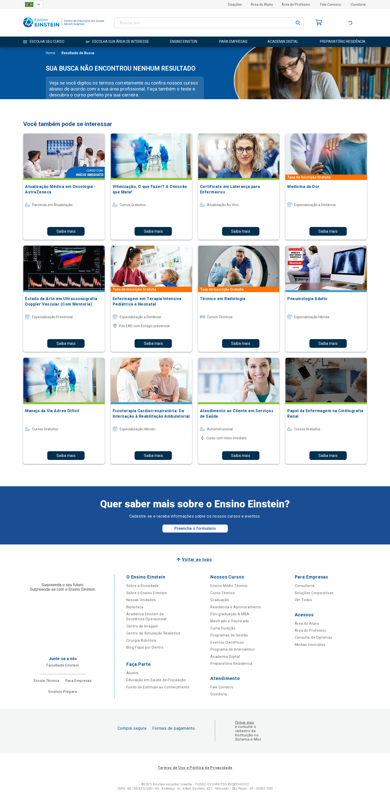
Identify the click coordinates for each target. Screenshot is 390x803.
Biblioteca (135, 607)
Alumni (132, 673)
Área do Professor (296, 4)
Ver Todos (303, 600)
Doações (235, 4)
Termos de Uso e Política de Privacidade (195, 768)
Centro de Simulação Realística (153, 633)
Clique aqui (244, 722)
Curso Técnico (222, 593)
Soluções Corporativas (314, 593)
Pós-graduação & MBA (229, 614)
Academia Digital (225, 657)
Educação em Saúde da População (156, 680)
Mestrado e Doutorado (229, 621)
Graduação (219, 600)
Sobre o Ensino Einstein (146, 593)
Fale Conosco (330, 4)
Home (50, 53)
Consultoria (305, 586)
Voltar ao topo (197, 559)
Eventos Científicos (227, 642)
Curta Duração (222, 628)
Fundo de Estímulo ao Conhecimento (158, 687)
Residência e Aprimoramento (235, 607)
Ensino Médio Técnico (229, 586)
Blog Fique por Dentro (145, 647)
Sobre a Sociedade (142, 586)
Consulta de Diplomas (313, 637)
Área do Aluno (262, 4)
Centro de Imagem (142, 626)
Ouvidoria (358, 4)
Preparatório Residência (231, 664)
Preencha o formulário (195, 528)
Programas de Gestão (229, 635)
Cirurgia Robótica (141, 640)
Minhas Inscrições (310, 645)
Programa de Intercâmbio (232, 649)
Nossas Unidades (141, 600)
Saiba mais (66, 231)
